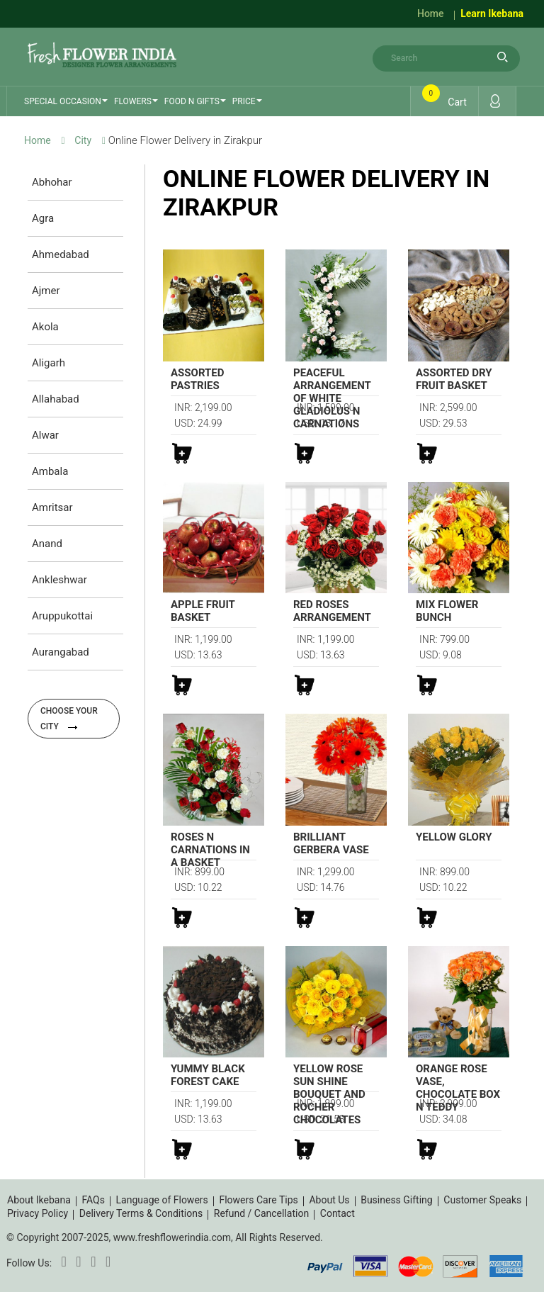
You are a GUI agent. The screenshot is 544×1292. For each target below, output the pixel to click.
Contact (337, 1213)
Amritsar (52, 507)
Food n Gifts (192, 101)
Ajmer (46, 290)
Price (244, 101)
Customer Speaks (482, 1200)
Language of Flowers (162, 1200)
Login (495, 101)
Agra (43, 218)
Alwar (45, 435)
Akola (45, 326)
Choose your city (69, 718)
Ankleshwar (59, 579)
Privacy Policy (37, 1213)
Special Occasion (62, 101)
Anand (47, 543)
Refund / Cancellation (261, 1213)
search (502, 57)
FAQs (93, 1200)
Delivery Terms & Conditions (141, 1213)
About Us (329, 1200)
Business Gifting (397, 1200)
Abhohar (52, 182)
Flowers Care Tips (258, 1200)
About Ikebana (39, 1200)
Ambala (50, 471)
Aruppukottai (62, 616)
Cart (445, 97)
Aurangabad (60, 652)
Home (430, 13)
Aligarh (48, 362)
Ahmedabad (60, 254)
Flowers (133, 101)
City (82, 140)
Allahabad (55, 399)
